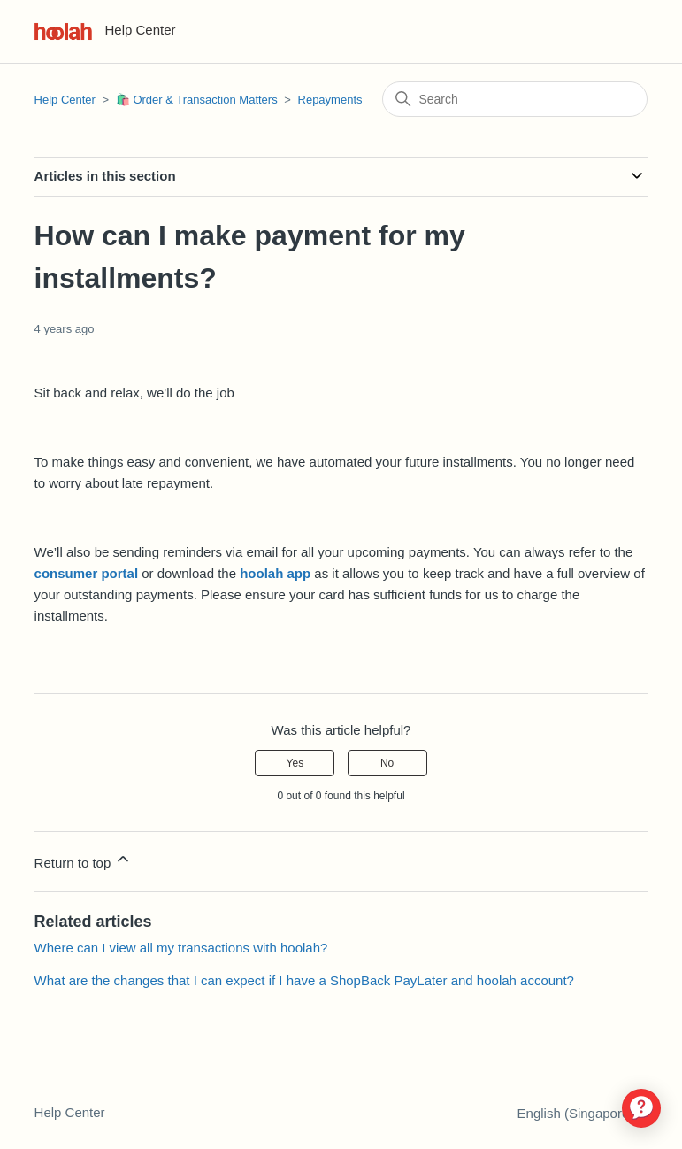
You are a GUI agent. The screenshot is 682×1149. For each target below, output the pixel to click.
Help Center (65, 99)
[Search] (515, 99)
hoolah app (275, 573)
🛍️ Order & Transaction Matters (197, 99)
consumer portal (86, 573)
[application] (641, 1108)
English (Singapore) (582, 1113)
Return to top (83, 860)
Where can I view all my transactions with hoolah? (181, 947)
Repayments (330, 99)
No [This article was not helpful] (387, 763)
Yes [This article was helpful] (295, 763)
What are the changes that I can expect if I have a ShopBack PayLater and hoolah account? (304, 980)
